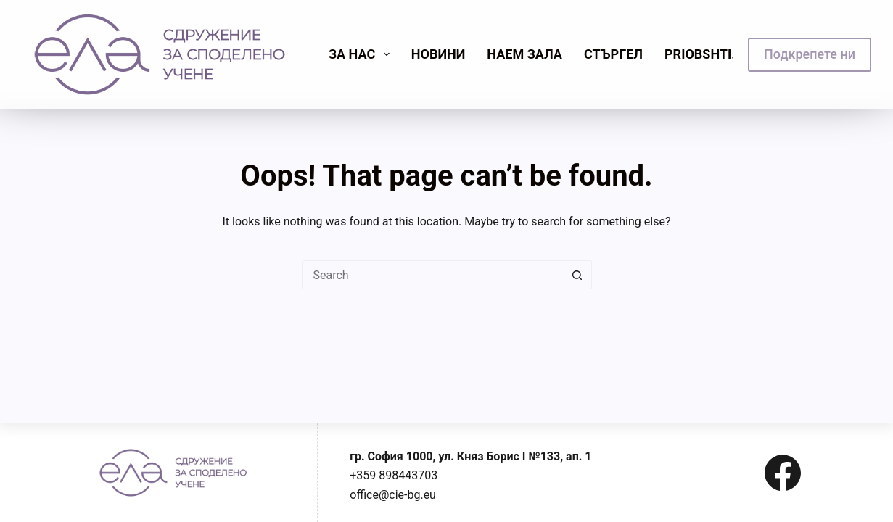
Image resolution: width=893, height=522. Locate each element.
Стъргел (613, 54)
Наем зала (524, 54)
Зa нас (362, 54)
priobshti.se (707, 54)
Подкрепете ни (809, 54)
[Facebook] (783, 473)
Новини (438, 54)
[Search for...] (432, 274)
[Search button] (577, 274)
